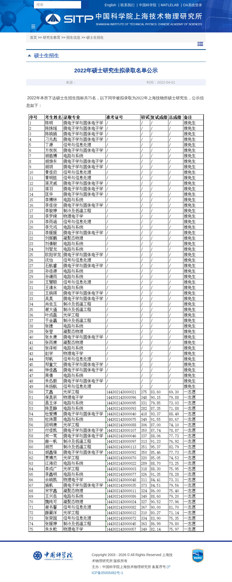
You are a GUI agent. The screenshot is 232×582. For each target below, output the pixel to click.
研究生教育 (51, 37)
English (110, 5)
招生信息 (73, 37)
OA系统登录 (192, 5)
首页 (33, 37)
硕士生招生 (95, 37)
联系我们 (127, 5)
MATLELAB (170, 5)
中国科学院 (147, 5)
